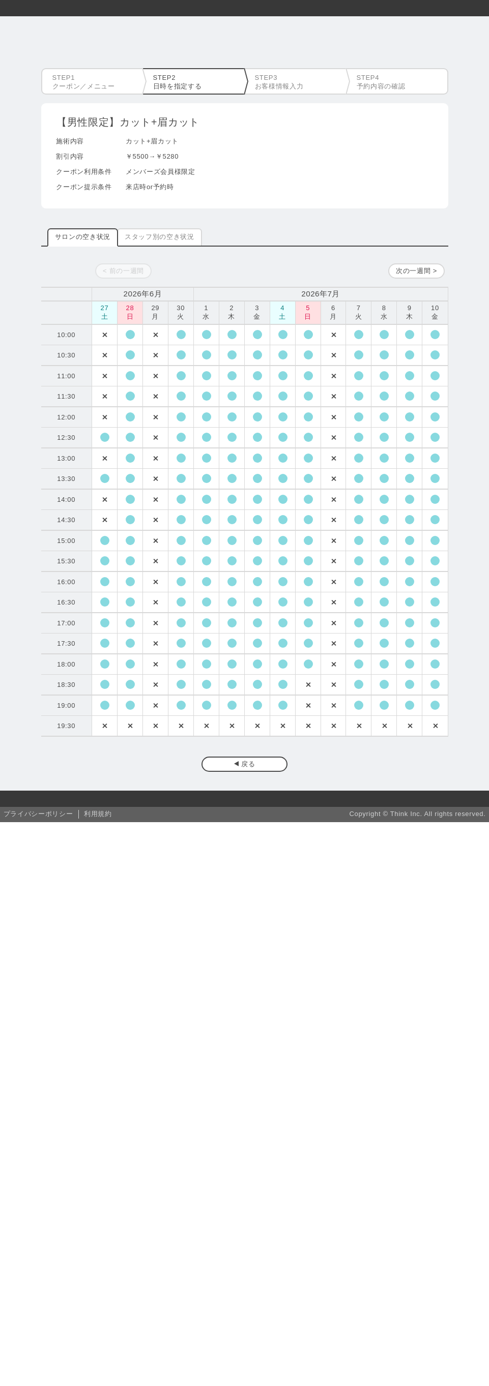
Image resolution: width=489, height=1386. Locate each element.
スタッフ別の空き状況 (159, 236)
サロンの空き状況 (82, 236)
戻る (248, 764)
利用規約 (98, 814)
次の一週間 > (416, 271)
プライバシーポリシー (38, 814)
